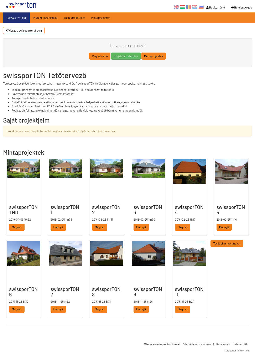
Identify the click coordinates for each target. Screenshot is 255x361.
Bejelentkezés (241, 7)
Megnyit (17, 227)
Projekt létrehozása (45, 17)
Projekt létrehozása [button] (126, 56)
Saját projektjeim (74, 17)
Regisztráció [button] (100, 56)
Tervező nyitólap (16, 17)
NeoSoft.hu (242, 350)
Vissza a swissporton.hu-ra (24, 30)
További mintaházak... (226, 243)
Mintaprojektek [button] (153, 56)
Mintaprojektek (100, 17)
